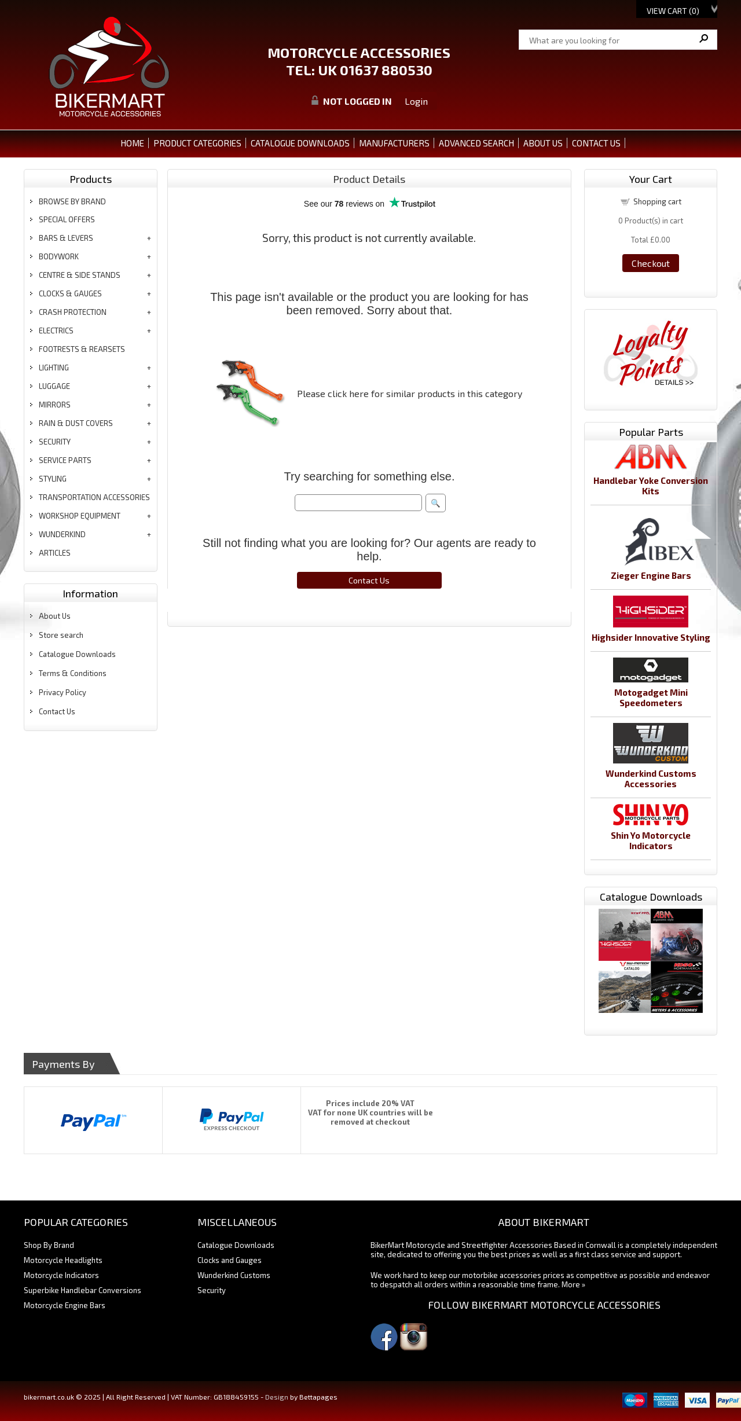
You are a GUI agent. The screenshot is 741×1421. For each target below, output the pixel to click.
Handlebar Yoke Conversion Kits (650, 485)
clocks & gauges (70, 293)
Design (276, 1397)
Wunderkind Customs (233, 1275)
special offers (67, 219)
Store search (61, 635)
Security (211, 1290)
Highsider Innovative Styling (651, 637)
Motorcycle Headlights (63, 1260)
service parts (65, 460)
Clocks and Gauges (229, 1260)
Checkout (651, 263)
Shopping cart (657, 201)
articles (55, 552)
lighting (54, 367)
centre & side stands (79, 275)
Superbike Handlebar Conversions (82, 1290)
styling (53, 478)
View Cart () (673, 11)
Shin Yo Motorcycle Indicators (651, 840)
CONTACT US (596, 143)
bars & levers (66, 238)
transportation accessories (94, 497)
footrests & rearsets (82, 349)
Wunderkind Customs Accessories (651, 778)
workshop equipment (79, 515)
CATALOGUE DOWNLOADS (300, 143)
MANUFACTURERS (394, 143)
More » (573, 1284)
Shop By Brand (49, 1245)
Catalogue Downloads (77, 654)
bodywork (59, 256)
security (55, 441)
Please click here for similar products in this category (409, 393)
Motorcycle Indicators (61, 1275)
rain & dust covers (76, 423)
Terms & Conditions (73, 673)
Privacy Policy (62, 692)
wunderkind (62, 534)
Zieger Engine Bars (651, 575)
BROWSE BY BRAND (72, 201)
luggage (54, 386)
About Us (55, 615)
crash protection (73, 312)
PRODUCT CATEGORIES (197, 143)
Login (416, 101)
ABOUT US (543, 143)
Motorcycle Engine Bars (64, 1305)
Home (132, 143)
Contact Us (57, 711)
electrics (56, 330)
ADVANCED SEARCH (476, 143)
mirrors (55, 404)
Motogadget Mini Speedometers (651, 697)
